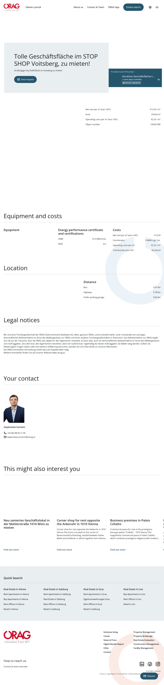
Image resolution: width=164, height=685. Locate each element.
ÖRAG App (113, 7)
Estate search (133, 7)
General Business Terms (138, 674)
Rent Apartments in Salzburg (57, 594)
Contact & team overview (15, 666)
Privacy (102, 674)
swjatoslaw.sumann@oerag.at (21, 437)
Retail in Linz (129, 604)
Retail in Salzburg (52, 609)
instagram (157, 664)
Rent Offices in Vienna (14, 604)
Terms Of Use (122, 674)
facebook (149, 664)
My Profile (150, 8)
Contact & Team (95, 7)
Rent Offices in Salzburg (55, 604)
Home (12, 7)
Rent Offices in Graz (93, 604)
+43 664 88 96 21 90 (16, 433)
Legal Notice (111, 674)
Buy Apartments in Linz (134, 594)
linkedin (141, 664)
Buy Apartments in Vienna (16, 599)
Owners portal (33, 7)
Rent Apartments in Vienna (16, 594)
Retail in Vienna (11, 609)
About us (78, 7)
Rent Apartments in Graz (95, 594)
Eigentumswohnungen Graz (97, 599)
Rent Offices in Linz (132, 599)
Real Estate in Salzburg (54, 599)
